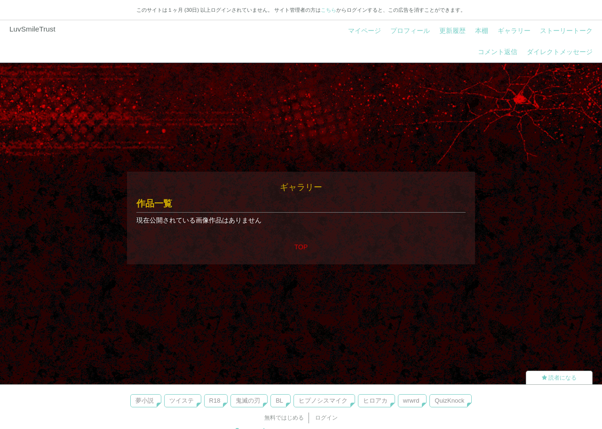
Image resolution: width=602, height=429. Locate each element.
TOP (301, 247)
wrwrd (411, 400)
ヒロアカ (375, 400)
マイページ (364, 30)
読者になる (559, 377)
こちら (328, 10)
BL (279, 400)
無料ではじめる (284, 417)
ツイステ (181, 400)
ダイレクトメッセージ (560, 52)
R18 (215, 400)
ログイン (326, 417)
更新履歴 (452, 30)
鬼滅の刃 (248, 400)
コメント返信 (497, 52)
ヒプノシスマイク (323, 400)
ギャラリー (514, 30)
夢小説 (144, 400)
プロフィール (410, 30)
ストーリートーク (566, 30)
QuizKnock (449, 400)
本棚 (481, 30)
